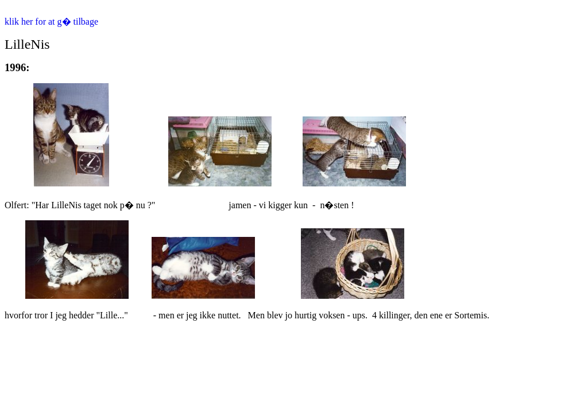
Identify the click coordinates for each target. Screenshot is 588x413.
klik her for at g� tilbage (51, 21)
